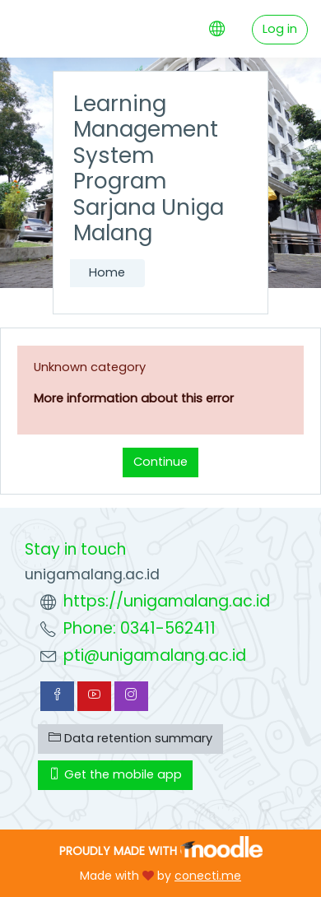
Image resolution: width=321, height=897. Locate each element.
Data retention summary (130, 738)
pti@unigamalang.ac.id (154, 655)
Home (107, 272)
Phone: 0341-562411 (139, 628)
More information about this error (134, 398)
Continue (160, 461)
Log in (280, 29)
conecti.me (207, 875)
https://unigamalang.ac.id (166, 601)
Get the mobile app (115, 774)
